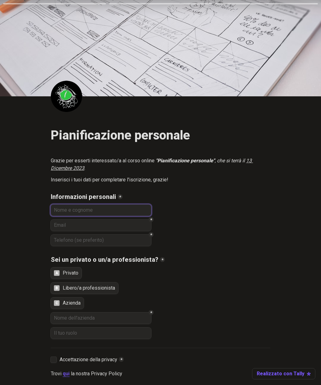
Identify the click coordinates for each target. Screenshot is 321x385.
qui (66, 374)
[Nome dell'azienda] (101, 318)
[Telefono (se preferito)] (101, 240)
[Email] (101, 225)
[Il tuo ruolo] (101, 333)
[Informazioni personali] (101, 210)
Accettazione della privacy (88, 359)
